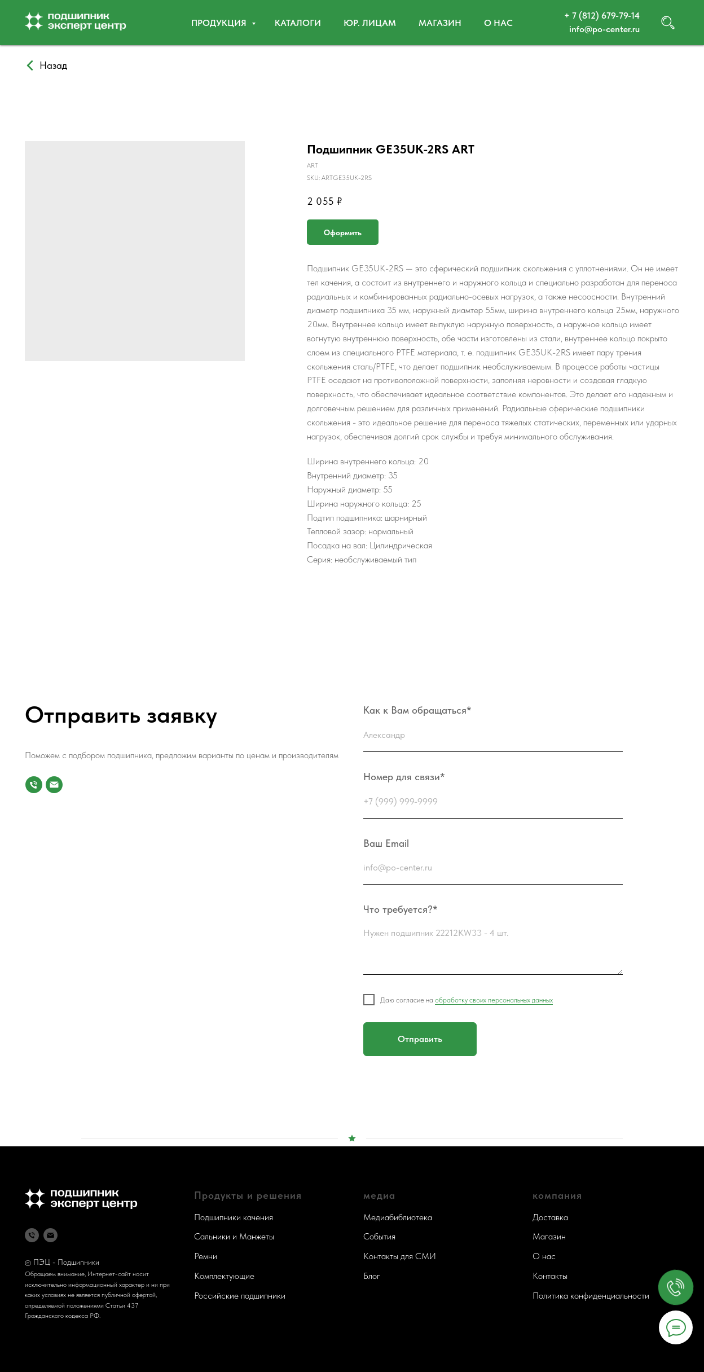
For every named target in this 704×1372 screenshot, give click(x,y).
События (379, 1236)
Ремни (205, 1256)
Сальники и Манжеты (234, 1236)
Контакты (550, 1275)
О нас (498, 22)
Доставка (550, 1217)
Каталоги (298, 22)
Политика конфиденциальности (591, 1295)
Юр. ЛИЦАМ (370, 22)
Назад (53, 65)
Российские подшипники (239, 1295)
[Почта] (54, 784)
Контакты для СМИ (399, 1256)
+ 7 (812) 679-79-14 (602, 15)
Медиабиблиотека (397, 1217)
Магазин (440, 22)
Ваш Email (386, 843)
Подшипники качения (233, 1217)
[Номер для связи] (33, 784)
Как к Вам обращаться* (417, 710)
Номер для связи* (404, 776)
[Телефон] (32, 1235)
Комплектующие (224, 1275)
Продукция (220, 22)
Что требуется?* (400, 909)
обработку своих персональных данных (494, 1000)
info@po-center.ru (604, 29)
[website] (667, 22)
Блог (371, 1275)
